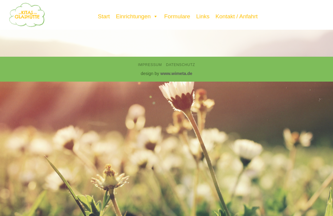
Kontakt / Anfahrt (236, 16)
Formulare (177, 16)
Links (202, 16)
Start (104, 16)
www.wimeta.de (176, 73)
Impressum (150, 65)
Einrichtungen (137, 15)
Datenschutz (180, 65)
